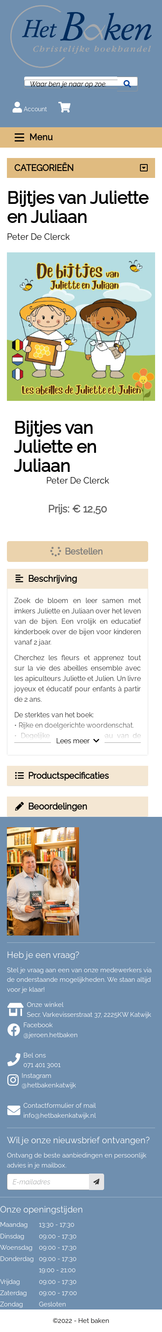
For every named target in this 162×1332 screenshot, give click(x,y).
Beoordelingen (50, 806)
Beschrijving (45, 579)
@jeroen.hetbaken (50, 1035)
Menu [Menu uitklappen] (33, 137)
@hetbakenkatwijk (49, 1085)
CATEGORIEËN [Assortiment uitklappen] (43, 168)
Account (30, 107)
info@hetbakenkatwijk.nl (59, 1115)
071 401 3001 (41, 1065)
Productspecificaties (61, 776)
